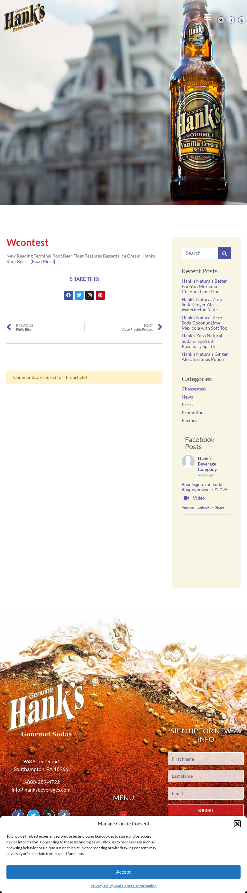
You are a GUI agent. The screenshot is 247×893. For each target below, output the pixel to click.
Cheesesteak (194, 388)
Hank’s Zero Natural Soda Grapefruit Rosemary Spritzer (202, 341)
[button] (237, 824)
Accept (123, 872)
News (187, 397)
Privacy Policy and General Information (124, 885)
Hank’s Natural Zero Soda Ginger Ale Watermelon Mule (202, 304)
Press (187, 404)
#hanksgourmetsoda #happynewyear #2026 (204, 487)
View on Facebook (196, 507)
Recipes (189, 420)
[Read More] (43, 261)
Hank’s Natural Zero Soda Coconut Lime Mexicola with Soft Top (204, 323)
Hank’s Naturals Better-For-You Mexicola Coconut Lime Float (205, 286)
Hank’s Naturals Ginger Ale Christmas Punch (205, 356)
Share (219, 507)
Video (193, 498)
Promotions (194, 412)
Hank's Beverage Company (207, 464)
